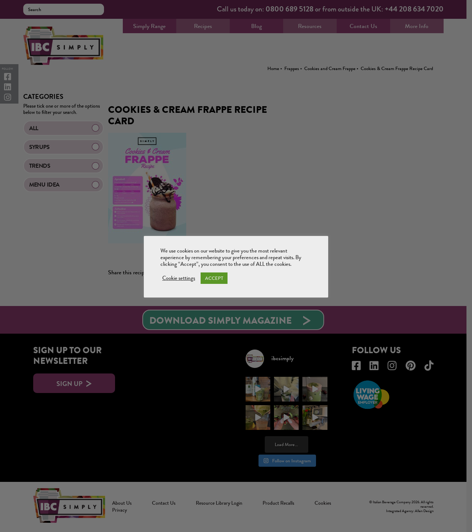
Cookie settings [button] (178, 278)
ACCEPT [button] (214, 278)
